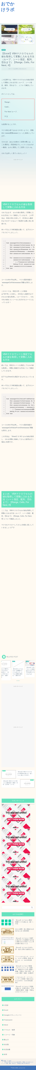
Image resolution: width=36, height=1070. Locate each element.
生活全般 (7, 1049)
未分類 (6, 1044)
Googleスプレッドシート (13, 1015)
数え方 (6, 1039)
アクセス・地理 (9, 1030)
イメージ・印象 (9, 1034)
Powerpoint (8, 1020)
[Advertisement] (25, 11)
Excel (3, 49)
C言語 (6, 1005)
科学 (5, 1054)
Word (6, 1025)
